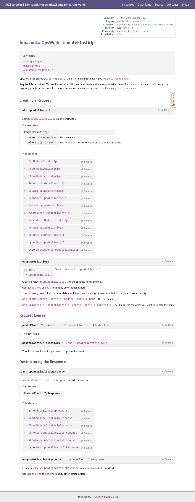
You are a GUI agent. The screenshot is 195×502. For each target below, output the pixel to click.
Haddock (96, 496)
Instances (128, 4)
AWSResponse (45, 250)
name (31, 138)
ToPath (33, 228)
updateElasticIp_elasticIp (91, 305)
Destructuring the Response (37, 70)
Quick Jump (144, 4)
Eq (30, 161)
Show (32, 176)
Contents (172, 4)
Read (32, 169)
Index (185, 4)
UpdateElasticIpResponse (47, 371)
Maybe (45, 138)
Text (53, 138)
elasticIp (35, 143)
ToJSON (33, 206)
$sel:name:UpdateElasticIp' (42, 299)
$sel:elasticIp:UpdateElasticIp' (79, 269)
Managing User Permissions (120, 88)
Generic (34, 183)
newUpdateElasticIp (41, 119)
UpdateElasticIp (40, 110)
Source (159, 4)
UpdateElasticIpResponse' (43, 393)
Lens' (62, 325)
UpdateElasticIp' (36, 132)
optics (48, 287)
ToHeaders (36, 220)
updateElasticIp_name (79, 299)
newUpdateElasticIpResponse (47, 380)
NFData (33, 191)
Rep (39, 242)
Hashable (35, 198)
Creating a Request (32, 61)
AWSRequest (36, 213)
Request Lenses (31, 65)
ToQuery (34, 235)
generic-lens (34, 287)
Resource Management (115, 78)
